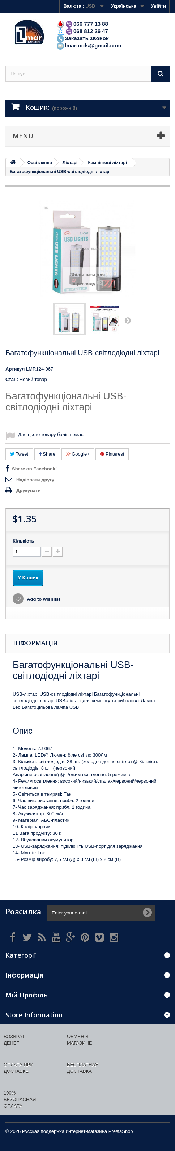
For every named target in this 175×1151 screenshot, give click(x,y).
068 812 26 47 (82, 31)
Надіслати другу (35, 479)
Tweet (19, 454)
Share (47, 454)
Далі (127, 320)
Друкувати (28, 490)
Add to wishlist (43, 599)
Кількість (23, 541)
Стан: (11, 379)
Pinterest (112, 454)
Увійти (158, 6)
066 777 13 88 (82, 24)
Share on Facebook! (34, 469)
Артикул (15, 369)
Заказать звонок (82, 38)
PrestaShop (120, 1131)
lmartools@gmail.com (88, 45)
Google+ (78, 454)
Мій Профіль (26, 995)
